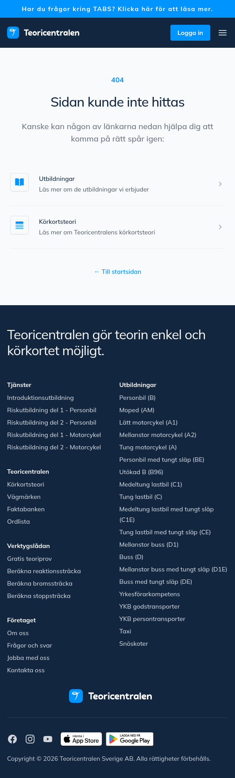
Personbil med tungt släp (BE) (162, 460)
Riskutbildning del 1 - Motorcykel (54, 435)
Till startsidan (118, 272)
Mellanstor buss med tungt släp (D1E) (173, 569)
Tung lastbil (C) (140, 497)
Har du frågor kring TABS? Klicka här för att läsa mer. (117, 9)
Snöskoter (133, 644)
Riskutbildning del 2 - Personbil (51, 422)
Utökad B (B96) (141, 472)
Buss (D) (131, 557)
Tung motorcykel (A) (148, 447)
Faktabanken (26, 509)
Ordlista (18, 521)
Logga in (190, 33)
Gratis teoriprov (29, 559)
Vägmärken (24, 497)
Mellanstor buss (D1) (149, 544)
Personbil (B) (137, 398)
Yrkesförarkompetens (149, 594)
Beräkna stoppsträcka (39, 596)
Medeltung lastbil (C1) (151, 484)
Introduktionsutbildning (40, 398)
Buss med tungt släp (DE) (156, 582)
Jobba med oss (28, 658)
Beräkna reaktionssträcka (44, 571)
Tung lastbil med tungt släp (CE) (165, 532)
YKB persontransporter (152, 619)
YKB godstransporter (149, 606)
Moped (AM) (137, 410)
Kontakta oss (26, 670)
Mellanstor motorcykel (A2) (158, 435)
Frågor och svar (29, 645)
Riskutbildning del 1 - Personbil (51, 410)
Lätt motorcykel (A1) (148, 422)
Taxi (125, 631)
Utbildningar (57, 179)
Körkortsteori (57, 222)
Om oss (18, 633)
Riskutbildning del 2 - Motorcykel (54, 447)
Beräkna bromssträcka (40, 583)
